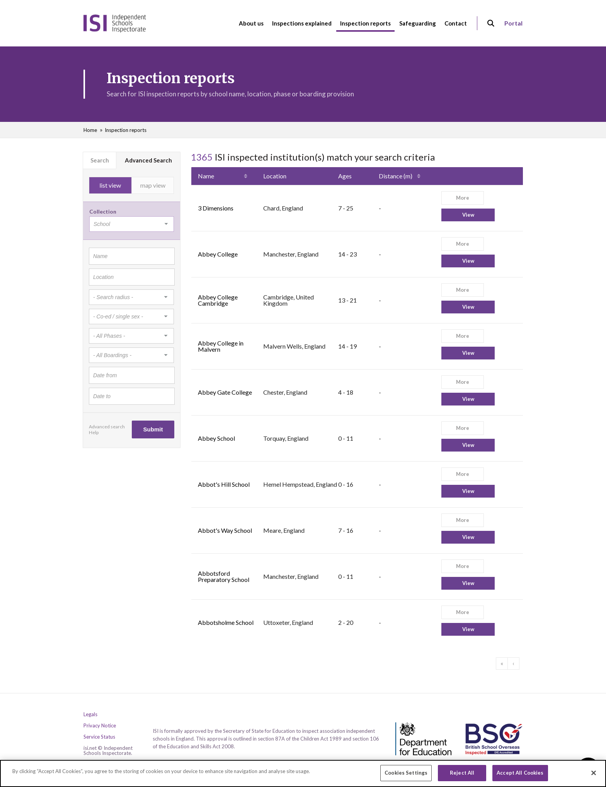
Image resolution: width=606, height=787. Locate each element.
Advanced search (107, 426)
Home (90, 130)
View (468, 215)
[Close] (593, 775)
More (462, 198)
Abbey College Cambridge (218, 300)
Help (94, 432)
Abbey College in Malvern (220, 346)
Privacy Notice (99, 725)
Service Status (99, 736)
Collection (102, 211)
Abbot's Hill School (224, 484)
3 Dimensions (215, 208)
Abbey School (216, 438)
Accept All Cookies (520, 776)
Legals (90, 714)
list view (110, 185)
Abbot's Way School (225, 530)
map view (152, 185)
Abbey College (218, 254)
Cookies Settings (406, 776)
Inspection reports (125, 130)
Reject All (462, 776)
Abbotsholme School (226, 622)
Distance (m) (395, 176)
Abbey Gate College (225, 392)
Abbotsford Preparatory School (223, 576)
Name (206, 176)
